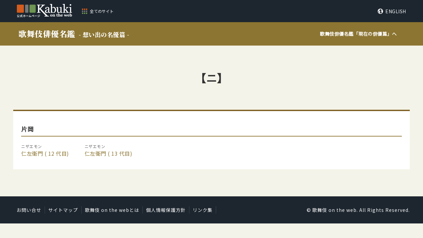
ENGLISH (395, 11)
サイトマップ (63, 210)
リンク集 (202, 210)
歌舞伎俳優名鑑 (74, 33)
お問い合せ (29, 210)
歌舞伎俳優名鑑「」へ (358, 33)
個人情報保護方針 (166, 210)
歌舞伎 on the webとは (112, 210)
